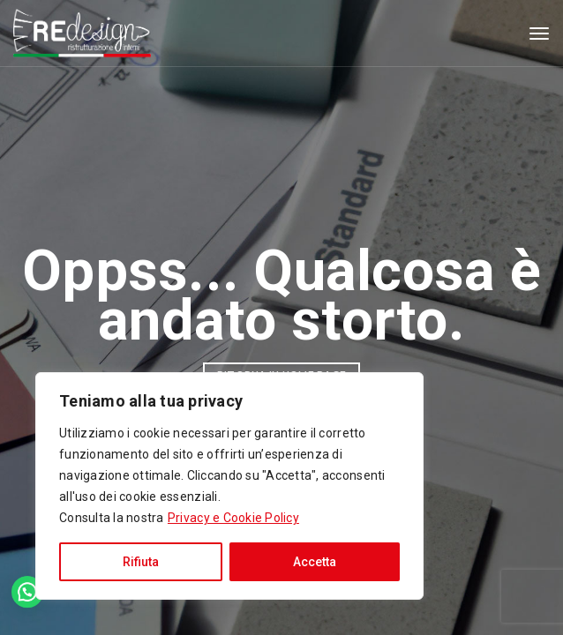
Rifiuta (141, 562)
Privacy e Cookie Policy (233, 518)
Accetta (314, 562)
